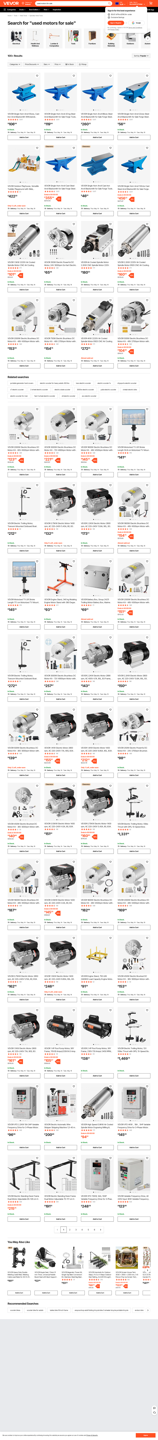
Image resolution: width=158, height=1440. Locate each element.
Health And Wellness (35, 45)
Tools (15, 16)
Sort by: (137, 56)
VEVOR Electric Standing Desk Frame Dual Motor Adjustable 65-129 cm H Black (23, 1199)
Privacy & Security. (92, 1435)
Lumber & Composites (54, 45)
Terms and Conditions (135, 27)
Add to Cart (24, 137)
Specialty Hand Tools (36, 16)
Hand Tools (23, 16)
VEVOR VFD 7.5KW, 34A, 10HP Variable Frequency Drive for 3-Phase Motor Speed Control (97, 1199)
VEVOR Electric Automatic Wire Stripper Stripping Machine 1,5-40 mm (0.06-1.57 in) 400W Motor (60, 1127)
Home (9, 16)
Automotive (149, 44)
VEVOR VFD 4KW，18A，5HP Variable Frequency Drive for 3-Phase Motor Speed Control (134, 1127)
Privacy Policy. (114, 29)
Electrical (16, 44)
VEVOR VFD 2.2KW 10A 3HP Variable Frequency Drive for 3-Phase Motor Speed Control (23, 1127)
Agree (146, 1435)
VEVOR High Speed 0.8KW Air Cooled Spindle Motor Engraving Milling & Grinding (97, 1127)
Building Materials (111, 45)
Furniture (92, 44)
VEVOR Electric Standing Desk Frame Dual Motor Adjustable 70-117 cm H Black (60, 1199)
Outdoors (130, 44)
